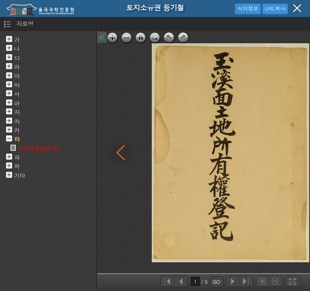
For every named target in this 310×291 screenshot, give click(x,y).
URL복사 (275, 8)
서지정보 (247, 8)
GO (216, 281)
